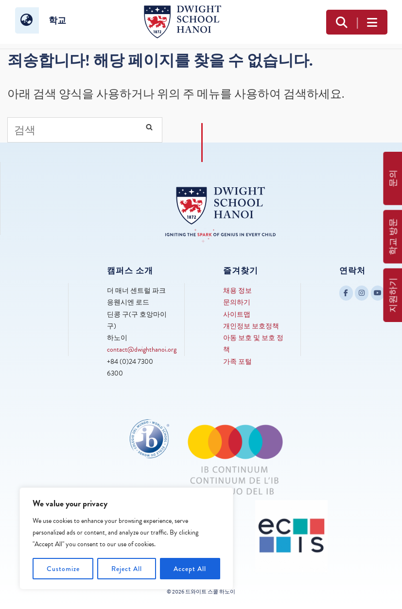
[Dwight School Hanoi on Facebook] (346, 293)
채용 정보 (237, 291)
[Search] (149, 127)
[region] (126, 538)
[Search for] (84, 130)
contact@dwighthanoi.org (141, 349)
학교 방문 (392, 236)
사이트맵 (236, 314)
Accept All (190, 568)
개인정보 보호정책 (251, 326)
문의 (392, 178)
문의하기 (236, 302)
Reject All (126, 568)
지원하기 (392, 295)
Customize (63, 568)
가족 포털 (237, 362)
